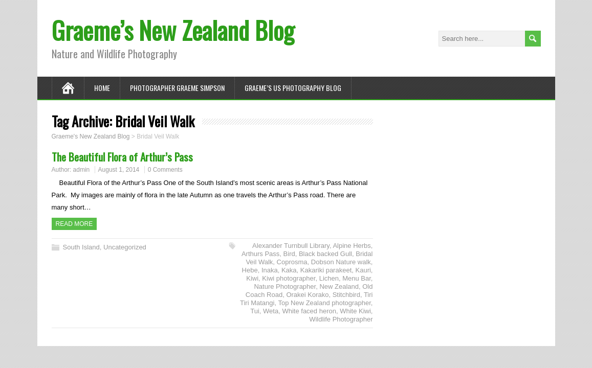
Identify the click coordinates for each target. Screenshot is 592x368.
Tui (254, 311)
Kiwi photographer (288, 278)
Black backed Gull (325, 254)
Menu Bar (356, 278)
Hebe (250, 270)
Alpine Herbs (351, 245)
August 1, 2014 (119, 169)
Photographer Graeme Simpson (177, 87)
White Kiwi (355, 311)
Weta (270, 311)
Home (102, 87)
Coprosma (292, 262)
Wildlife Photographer (340, 319)
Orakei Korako (307, 294)
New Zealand (339, 286)
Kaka (289, 270)
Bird (289, 254)
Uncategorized (124, 247)
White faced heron (309, 311)
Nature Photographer (285, 286)
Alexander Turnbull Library (291, 245)
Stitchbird (346, 294)
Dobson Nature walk (341, 262)
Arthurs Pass (260, 254)
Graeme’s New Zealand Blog (173, 30)
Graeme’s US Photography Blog (293, 87)
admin (81, 169)
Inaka (269, 270)
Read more (74, 223)
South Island (81, 247)
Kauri (363, 270)
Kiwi (252, 278)
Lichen (329, 278)
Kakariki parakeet (326, 270)
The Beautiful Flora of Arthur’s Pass (122, 157)
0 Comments (165, 169)
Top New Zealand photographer (324, 303)
